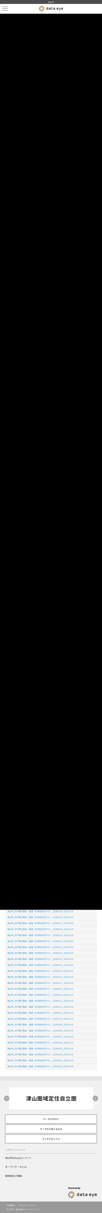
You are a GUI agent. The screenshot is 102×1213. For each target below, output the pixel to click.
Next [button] (95, 1098)
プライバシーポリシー (27, 1205)
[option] (51, 1098)
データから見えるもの (51, 1129)
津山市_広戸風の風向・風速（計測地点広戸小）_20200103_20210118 (40, 1060)
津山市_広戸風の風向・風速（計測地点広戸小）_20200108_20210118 (40, 1030)
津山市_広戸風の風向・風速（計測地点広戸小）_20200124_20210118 (40, 941)
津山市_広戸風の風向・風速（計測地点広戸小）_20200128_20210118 (40, 917)
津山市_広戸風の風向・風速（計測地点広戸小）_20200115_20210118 (40, 994)
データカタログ (51, 1119)
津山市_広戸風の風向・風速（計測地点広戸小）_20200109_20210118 (40, 1024)
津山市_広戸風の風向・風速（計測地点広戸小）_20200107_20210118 (40, 1036)
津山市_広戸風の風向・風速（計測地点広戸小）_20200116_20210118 (40, 988)
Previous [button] (6, 1098)
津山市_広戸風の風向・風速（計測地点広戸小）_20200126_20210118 (40, 929)
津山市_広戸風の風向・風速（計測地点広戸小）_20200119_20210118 (40, 970)
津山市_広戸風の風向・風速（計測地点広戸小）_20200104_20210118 (40, 1054)
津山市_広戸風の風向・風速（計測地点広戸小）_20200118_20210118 (40, 976)
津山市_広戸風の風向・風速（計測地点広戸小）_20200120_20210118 (40, 964)
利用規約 (11, 1205)
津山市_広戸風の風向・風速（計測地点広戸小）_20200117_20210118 (40, 982)
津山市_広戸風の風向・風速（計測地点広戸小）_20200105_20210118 (40, 1048)
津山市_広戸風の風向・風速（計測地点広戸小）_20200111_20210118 (40, 1012)
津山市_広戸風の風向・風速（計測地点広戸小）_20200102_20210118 (40, 1066)
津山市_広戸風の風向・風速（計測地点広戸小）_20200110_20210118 (40, 1018)
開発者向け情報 (13, 1176)
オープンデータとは (16, 1166)
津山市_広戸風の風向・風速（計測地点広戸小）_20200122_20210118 (40, 952)
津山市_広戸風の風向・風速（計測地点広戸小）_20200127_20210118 (40, 923)
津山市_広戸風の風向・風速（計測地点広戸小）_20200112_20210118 (40, 1006)
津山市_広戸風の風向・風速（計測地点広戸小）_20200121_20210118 (40, 958)
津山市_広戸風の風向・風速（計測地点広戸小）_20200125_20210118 (40, 935)
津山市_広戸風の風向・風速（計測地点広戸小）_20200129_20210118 (40, 911)
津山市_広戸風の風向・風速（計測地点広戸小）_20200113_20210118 (40, 1000)
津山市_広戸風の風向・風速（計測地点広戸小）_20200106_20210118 (40, 1042)
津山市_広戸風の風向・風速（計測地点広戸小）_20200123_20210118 (40, 947)
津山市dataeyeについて (18, 1158)
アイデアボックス (51, 1139)
